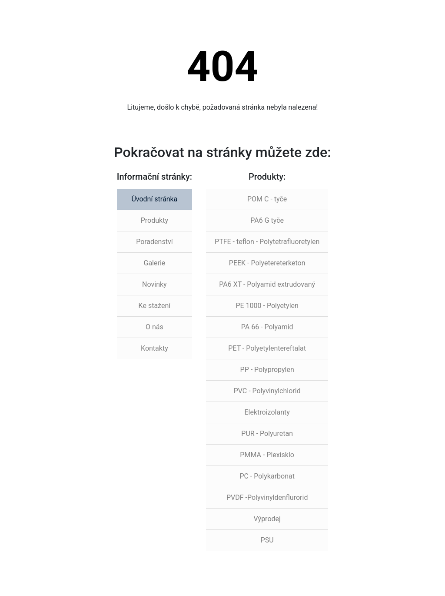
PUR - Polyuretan (267, 433)
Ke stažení (155, 305)
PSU (267, 540)
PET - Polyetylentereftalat (267, 348)
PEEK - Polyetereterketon (267, 263)
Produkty (154, 220)
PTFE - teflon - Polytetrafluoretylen (267, 242)
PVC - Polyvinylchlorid (267, 391)
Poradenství (154, 242)
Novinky (154, 284)
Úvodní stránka (154, 199)
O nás (154, 327)
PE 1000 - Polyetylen (267, 305)
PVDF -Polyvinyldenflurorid (267, 497)
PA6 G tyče (267, 220)
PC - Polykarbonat (267, 476)
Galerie (154, 263)
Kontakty (154, 348)
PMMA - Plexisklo (267, 455)
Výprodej (266, 519)
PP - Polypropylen (267, 369)
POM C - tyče (267, 199)
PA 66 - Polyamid (267, 327)
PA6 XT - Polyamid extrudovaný (267, 284)
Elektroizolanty (267, 412)
